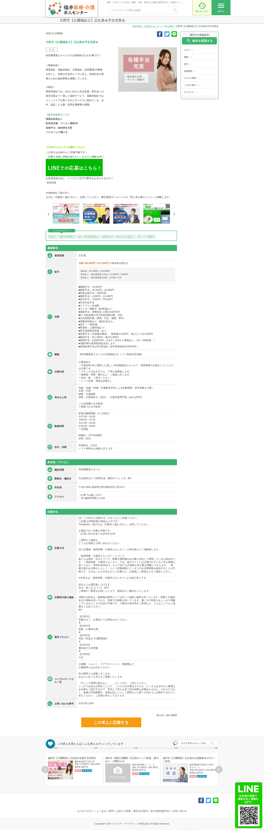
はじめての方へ (85, 811)
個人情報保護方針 (160, 811)
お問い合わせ (179, 811)
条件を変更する (199, 40)
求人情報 (168, 26)
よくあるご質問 (105, 811)
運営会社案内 (140, 811)
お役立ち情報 (123, 811)
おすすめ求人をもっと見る (193, 743)
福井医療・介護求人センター (147, 26)
